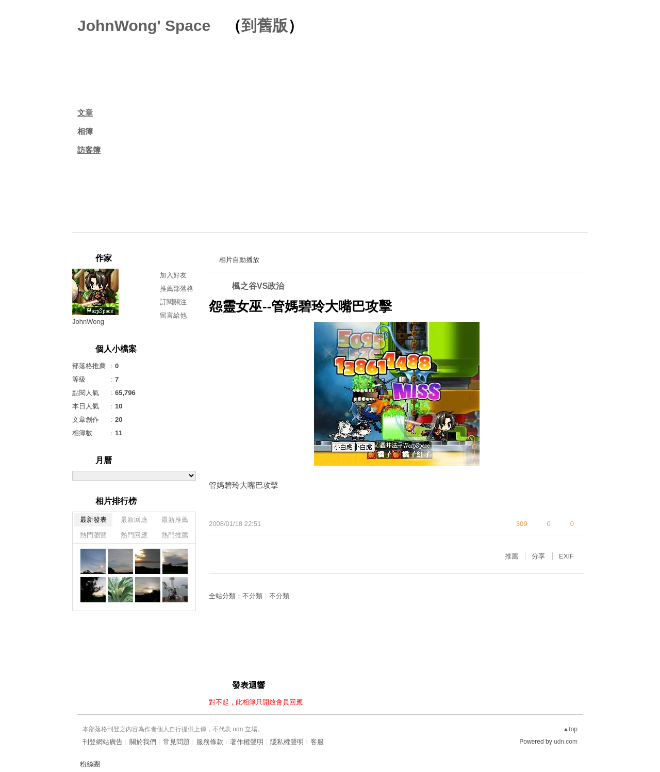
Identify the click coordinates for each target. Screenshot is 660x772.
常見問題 (176, 742)
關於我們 (142, 742)
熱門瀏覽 (93, 535)
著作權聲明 (246, 742)
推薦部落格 (176, 288)
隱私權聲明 (287, 742)
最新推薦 (174, 519)
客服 (317, 742)
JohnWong (88, 321)
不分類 (252, 596)
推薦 (511, 556)
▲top (570, 729)
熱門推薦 (174, 535)
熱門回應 (134, 535)
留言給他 (173, 315)
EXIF (566, 556)
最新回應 (134, 519)
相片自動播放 (239, 260)
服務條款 (209, 742)
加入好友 (173, 275)
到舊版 (264, 25)
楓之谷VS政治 (258, 286)
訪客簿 (89, 149)
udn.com (566, 741)
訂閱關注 (173, 302)
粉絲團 (90, 764)
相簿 (85, 131)
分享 (538, 556)
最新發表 (93, 519)
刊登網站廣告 (102, 742)
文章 (85, 112)
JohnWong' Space (143, 25)
